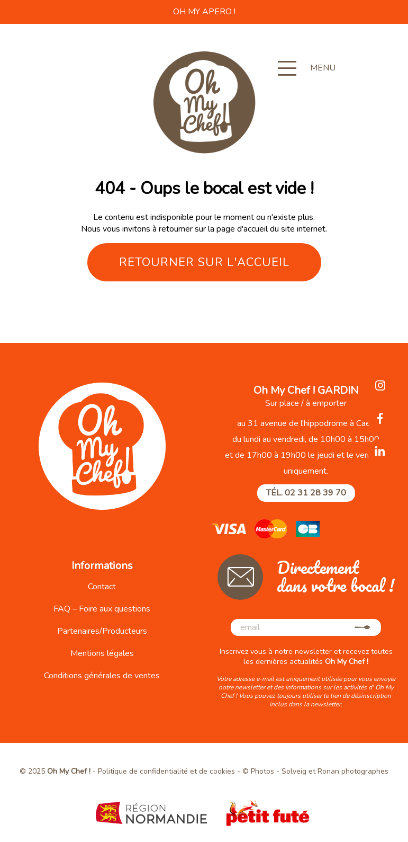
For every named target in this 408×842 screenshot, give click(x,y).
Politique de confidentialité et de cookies (166, 771)
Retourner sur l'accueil (204, 262)
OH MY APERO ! (204, 11)
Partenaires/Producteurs (102, 631)
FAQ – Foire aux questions (101, 609)
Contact (102, 586)
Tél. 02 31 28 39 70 (306, 493)
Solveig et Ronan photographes (335, 771)
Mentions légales (102, 653)
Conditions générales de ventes (102, 675)
